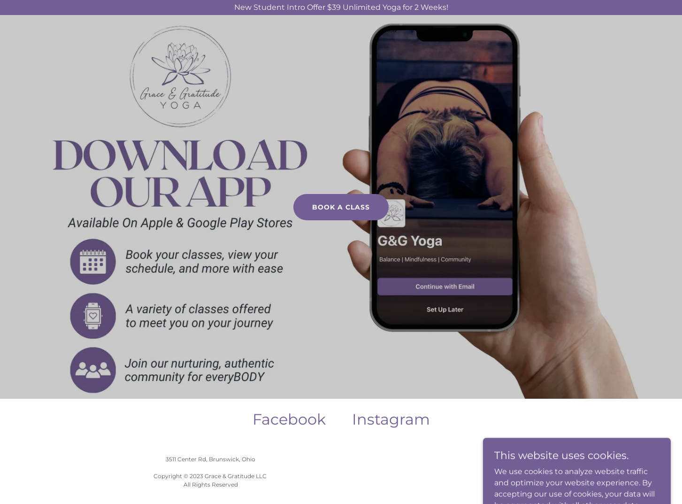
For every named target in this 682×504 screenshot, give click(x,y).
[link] (289, 419)
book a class (341, 207)
